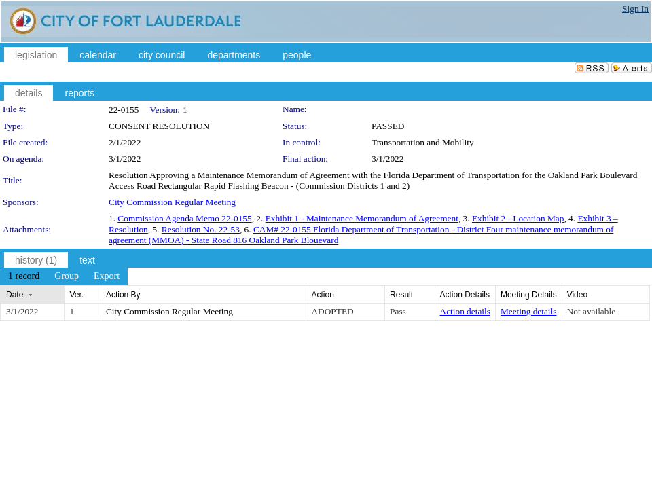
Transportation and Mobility (423, 142)
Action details (465, 311)
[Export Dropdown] (106, 276)
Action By (123, 295)
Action (322, 295)
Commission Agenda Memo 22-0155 (184, 218)
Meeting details (529, 311)
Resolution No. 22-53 (201, 229)
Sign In (635, 8)
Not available (591, 311)
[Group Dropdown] (66, 276)
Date (14, 295)
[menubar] (64, 276)
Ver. (76, 295)
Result (401, 295)
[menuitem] (24, 276)
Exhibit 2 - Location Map (518, 218)
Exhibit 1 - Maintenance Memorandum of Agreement (362, 218)
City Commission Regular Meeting (172, 202)
